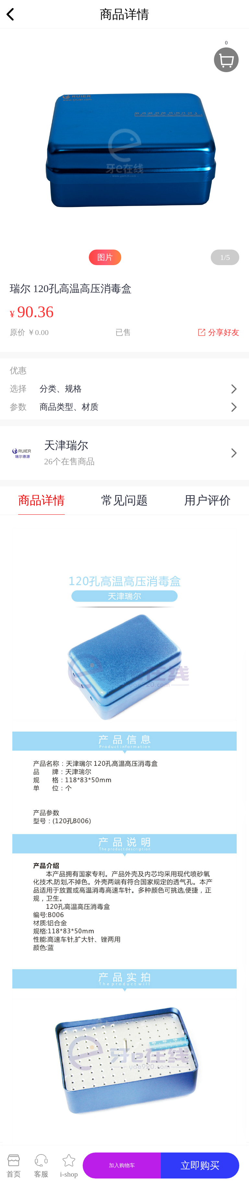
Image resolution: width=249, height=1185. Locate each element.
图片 (105, 257)
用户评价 (207, 500)
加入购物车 (122, 1165)
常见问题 (124, 500)
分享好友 (218, 332)
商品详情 (41, 500)
